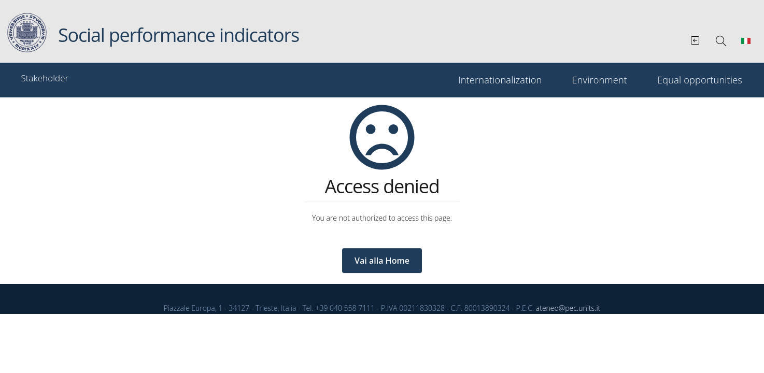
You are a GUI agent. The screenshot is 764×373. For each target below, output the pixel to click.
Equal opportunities (699, 80)
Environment (599, 80)
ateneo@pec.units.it (568, 308)
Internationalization (500, 80)
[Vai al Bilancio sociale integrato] (696, 38)
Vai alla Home (382, 260)
